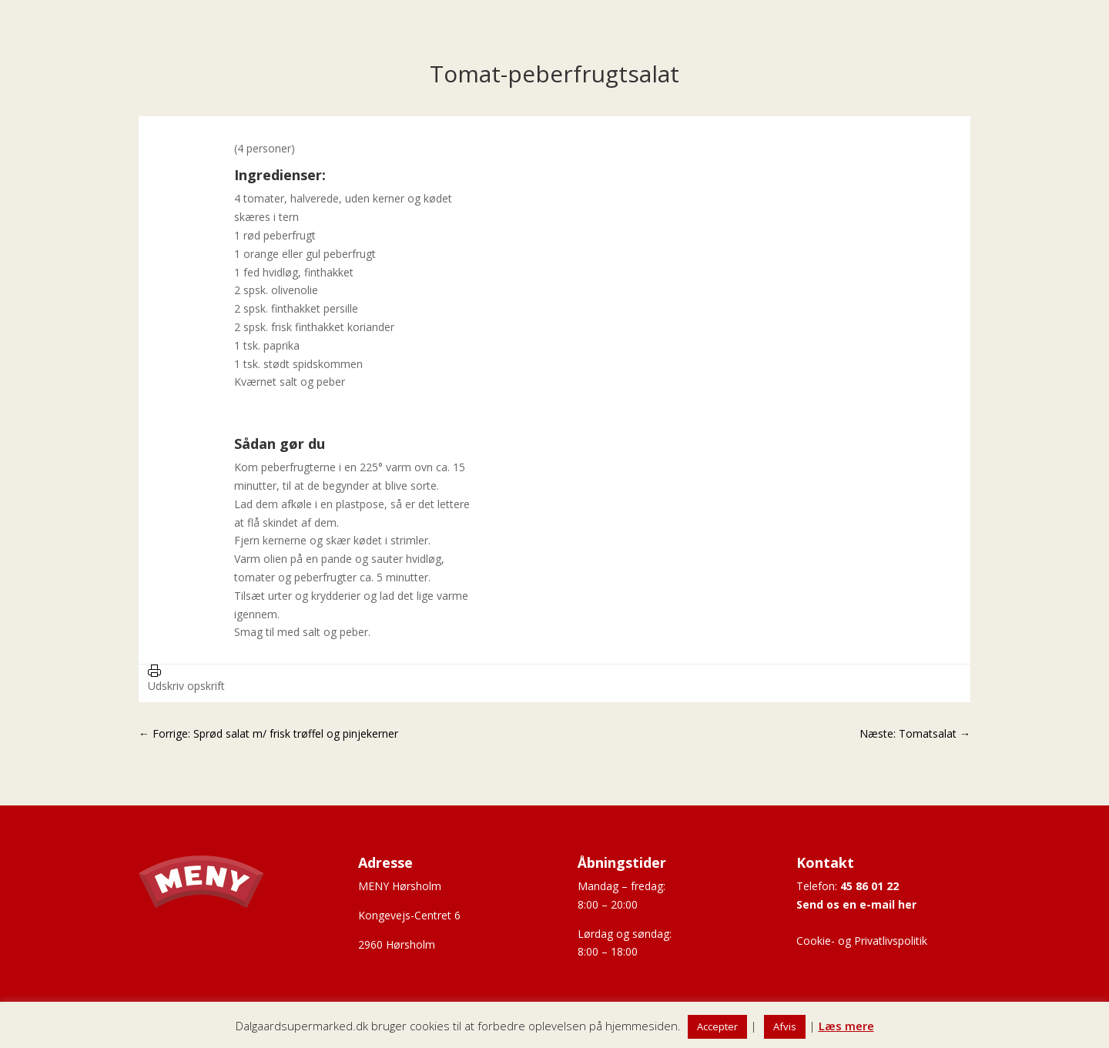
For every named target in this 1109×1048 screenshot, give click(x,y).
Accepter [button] (717, 1026)
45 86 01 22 (869, 886)
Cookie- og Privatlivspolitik (861, 940)
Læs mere (846, 1025)
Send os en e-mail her (856, 904)
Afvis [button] (784, 1026)
